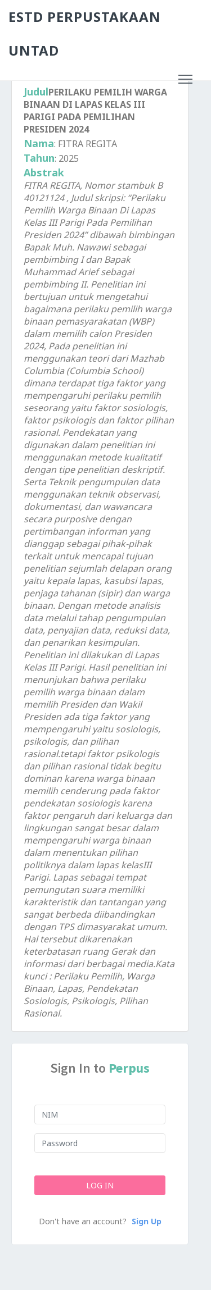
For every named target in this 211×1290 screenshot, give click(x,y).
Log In (100, 1185)
